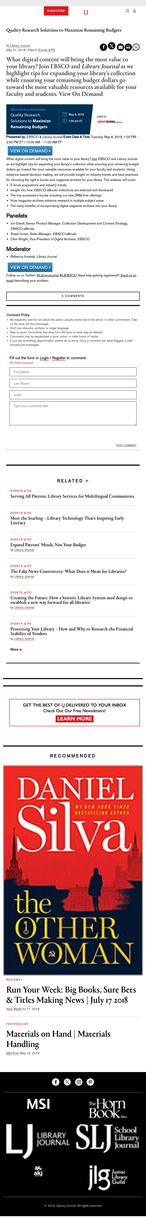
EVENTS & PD (21, 491)
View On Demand (81, 94)
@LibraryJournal (47, 275)
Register (58, 358)
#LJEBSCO (68, 275)
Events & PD (46, 50)
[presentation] (41, 435)
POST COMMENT (126, 445)
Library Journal (20, 45)
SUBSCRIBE (56, 10)
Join (94, 159)
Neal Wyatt (13, 1009)
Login (44, 358)
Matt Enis (12, 1053)
